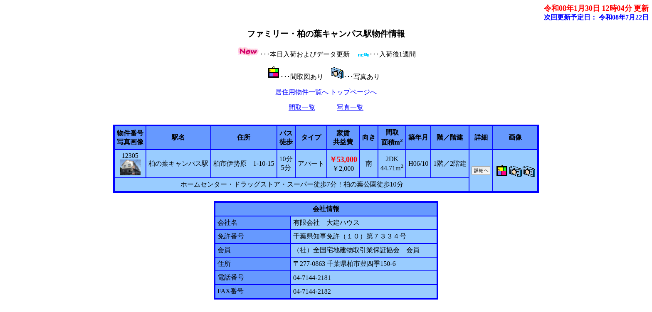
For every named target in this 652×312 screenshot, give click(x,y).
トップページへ (353, 92)
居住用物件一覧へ (301, 92)
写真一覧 (350, 107)
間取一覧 (302, 107)
